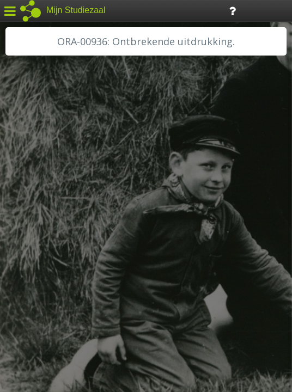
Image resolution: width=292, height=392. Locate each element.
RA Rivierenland (43, 247)
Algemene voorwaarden (55, 324)
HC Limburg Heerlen (52, 186)
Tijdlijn (185, 10)
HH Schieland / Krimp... (56, 223)
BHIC (23, 161)
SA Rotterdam (40, 272)
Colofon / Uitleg (128, 310)
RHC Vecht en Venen (52, 259)
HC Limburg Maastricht (57, 198)
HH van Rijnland (43, 210)
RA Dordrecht (39, 235)
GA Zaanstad (38, 174)
